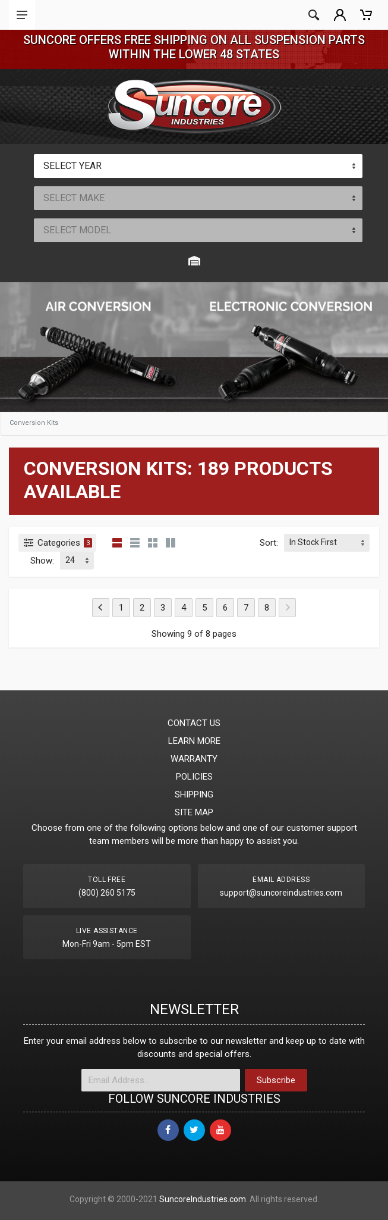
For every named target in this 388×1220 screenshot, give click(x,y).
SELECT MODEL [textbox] (77, 230)
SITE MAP (194, 812)
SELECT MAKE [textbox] (74, 198)
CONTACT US (194, 723)
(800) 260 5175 (106, 892)
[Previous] (100, 607)
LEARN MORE (194, 741)
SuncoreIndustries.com (202, 1199)
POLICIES (194, 776)
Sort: (269, 542)
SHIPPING (194, 794)
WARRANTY (194, 758)
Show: (42, 560)
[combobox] (198, 166)
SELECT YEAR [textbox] (72, 165)
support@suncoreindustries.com (281, 892)
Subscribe (276, 1080)
